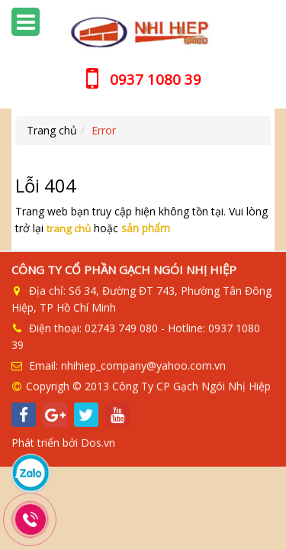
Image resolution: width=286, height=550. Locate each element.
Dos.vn (98, 442)
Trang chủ (52, 130)
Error (104, 130)
